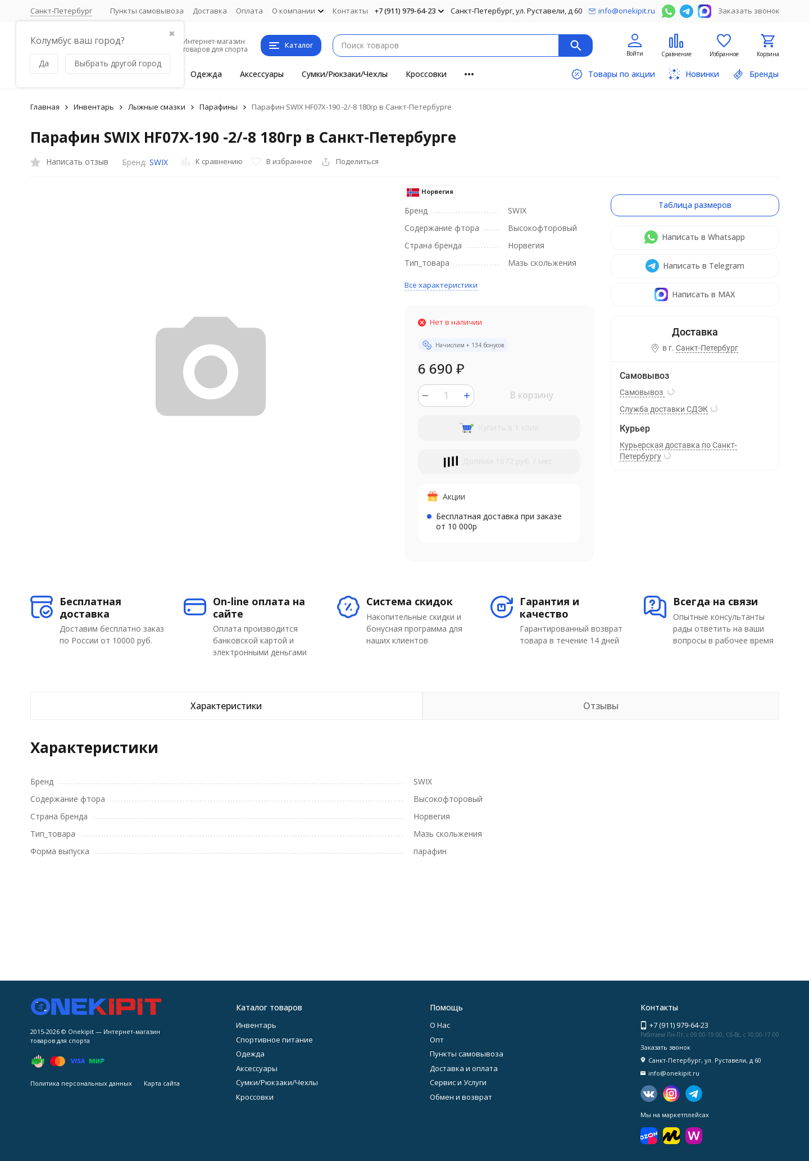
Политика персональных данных (81, 1083)
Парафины (218, 107)
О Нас (440, 1025)
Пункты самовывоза (147, 11)
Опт (437, 1040)
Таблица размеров (694, 204)
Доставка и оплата (464, 1068)
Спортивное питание (274, 1040)
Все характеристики (441, 285)
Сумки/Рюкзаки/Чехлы (345, 74)
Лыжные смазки (156, 107)
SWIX (158, 162)
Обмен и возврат (461, 1097)
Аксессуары (262, 74)
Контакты (350, 11)
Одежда (206, 74)
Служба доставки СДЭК (664, 409)
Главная (45, 107)
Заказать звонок (749, 11)
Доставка (210, 11)
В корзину (531, 395)
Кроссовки (426, 74)
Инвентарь (94, 107)
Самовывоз (642, 392)
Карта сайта (162, 1083)
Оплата (249, 11)
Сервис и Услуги (458, 1082)
